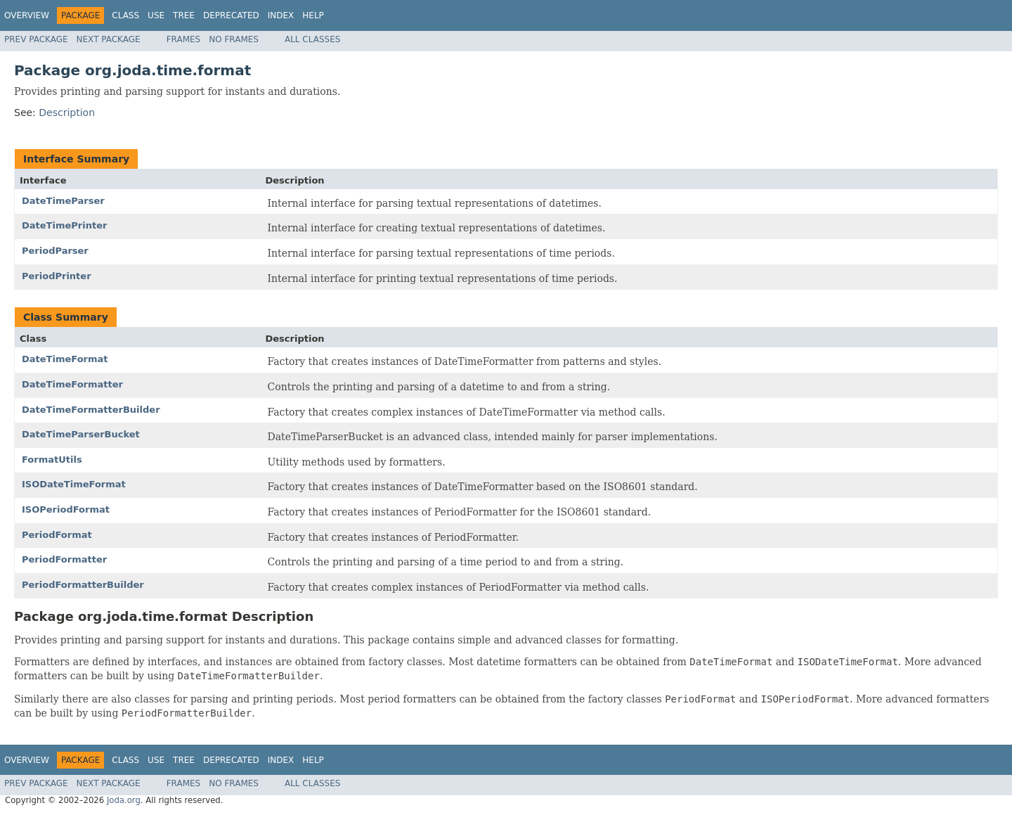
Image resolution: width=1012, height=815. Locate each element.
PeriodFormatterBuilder (83, 584)
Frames (184, 39)
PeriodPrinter (56, 276)
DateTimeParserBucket (81, 434)
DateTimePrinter (64, 225)
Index (281, 15)
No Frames (234, 39)
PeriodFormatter (64, 559)
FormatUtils (52, 459)
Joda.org (124, 800)
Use (156, 15)
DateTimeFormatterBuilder (91, 409)
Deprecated (231, 15)
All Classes (312, 39)
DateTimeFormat (65, 359)
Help (313, 15)
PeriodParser (55, 250)
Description (67, 112)
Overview (26, 15)
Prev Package (36, 39)
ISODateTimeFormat (74, 484)
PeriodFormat (57, 535)
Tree (184, 15)
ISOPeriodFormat (66, 509)
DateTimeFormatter (72, 384)
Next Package (109, 39)
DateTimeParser (63, 200)
